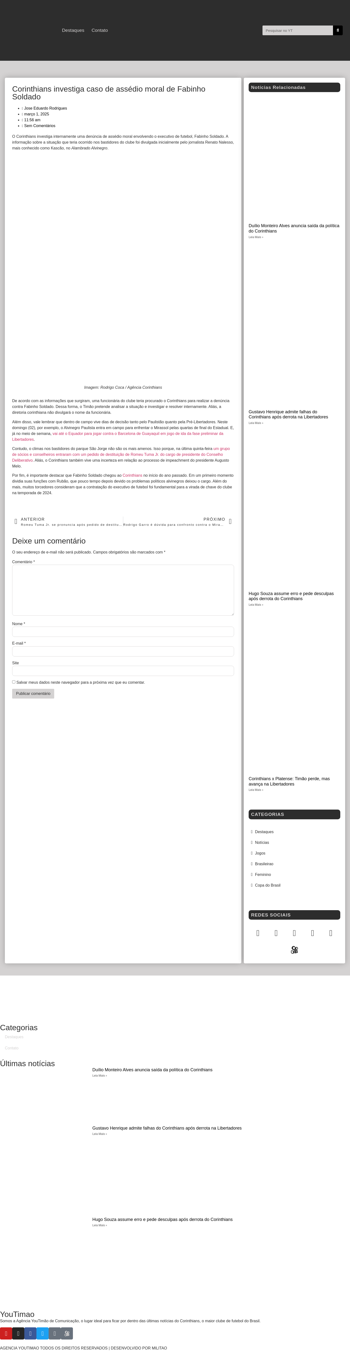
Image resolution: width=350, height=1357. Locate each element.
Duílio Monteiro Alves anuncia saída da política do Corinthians (152, 1069)
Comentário (23, 562)
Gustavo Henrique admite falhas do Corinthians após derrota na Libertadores (288, 414)
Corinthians (132, 475)
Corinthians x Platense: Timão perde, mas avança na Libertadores (289, 781)
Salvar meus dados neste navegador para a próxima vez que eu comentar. (80, 682)
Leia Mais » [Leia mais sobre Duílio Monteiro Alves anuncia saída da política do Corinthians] (256, 237)
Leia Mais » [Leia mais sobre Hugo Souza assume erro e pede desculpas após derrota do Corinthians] (256, 604)
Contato (100, 30)
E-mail (19, 643)
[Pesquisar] (338, 30)
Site (15, 663)
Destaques (73, 30)
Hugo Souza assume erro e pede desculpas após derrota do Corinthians (291, 596)
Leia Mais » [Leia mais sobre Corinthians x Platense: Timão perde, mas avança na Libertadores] (256, 790)
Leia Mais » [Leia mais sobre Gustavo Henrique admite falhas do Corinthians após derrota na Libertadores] (256, 423)
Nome (18, 624)
